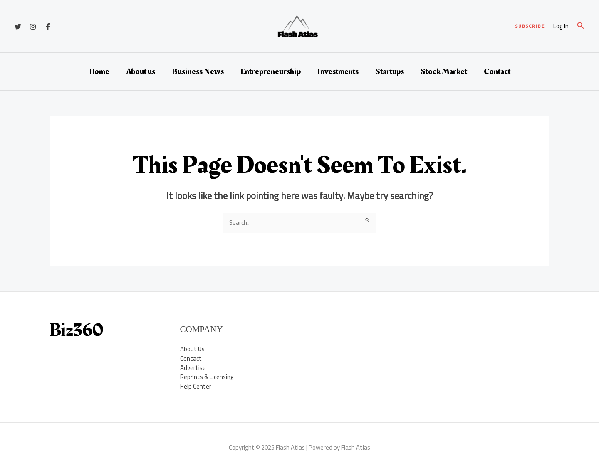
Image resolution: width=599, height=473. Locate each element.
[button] (530, 26)
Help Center (195, 386)
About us (140, 71)
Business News (198, 71)
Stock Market (444, 71)
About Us (192, 349)
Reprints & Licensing (207, 377)
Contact (497, 71)
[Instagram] (33, 26)
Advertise (193, 368)
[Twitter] (18, 26)
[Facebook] (48, 26)
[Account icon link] (561, 26)
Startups (389, 71)
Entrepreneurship (270, 71)
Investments (338, 71)
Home (99, 71)
